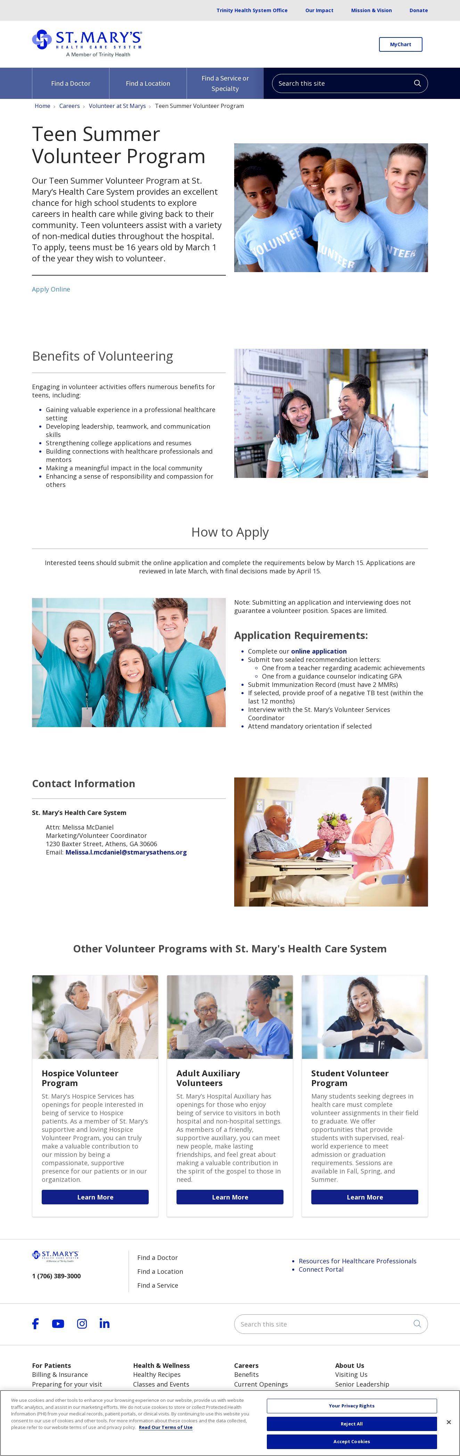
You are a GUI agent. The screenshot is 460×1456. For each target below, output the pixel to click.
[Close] (449, 1425)
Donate (419, 10)
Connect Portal (321, 1269)
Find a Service (157, 1285)
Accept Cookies (352, 1444)
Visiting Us (351, 1374)
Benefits (246, 1374)
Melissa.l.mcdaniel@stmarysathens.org (126, 852)
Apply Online (51, 289)
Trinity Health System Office (252, 10)
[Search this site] (350, 83)
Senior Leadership (362, 1384)
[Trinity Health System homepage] (87, 55)
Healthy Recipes (157, 1374)
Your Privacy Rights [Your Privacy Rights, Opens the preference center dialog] (352, 1408)
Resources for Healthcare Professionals (358, 1261)
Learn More (95, 1197)
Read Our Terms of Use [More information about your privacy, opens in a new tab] (165, 1430)
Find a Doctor (71, 77)
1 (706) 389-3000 (56, 1276)
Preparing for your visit (67, 1384)
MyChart (400, 44)
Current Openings (261, 1384)
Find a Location (148, 77)
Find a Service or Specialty (225, 80)
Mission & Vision (371, 10)
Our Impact (319, 10)
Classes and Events (161, 1384)
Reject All (352, 1426)
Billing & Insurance (60, 1374)
